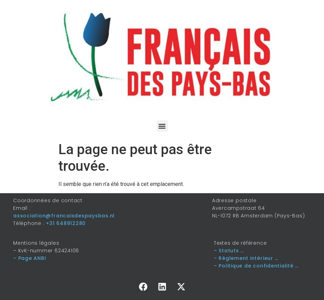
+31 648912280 (66, 223)
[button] (162, 126)
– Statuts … (229, 250)
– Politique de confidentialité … (256, 265)
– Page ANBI (29, 258)
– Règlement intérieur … (246, 258)
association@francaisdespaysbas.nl (64, 215)
